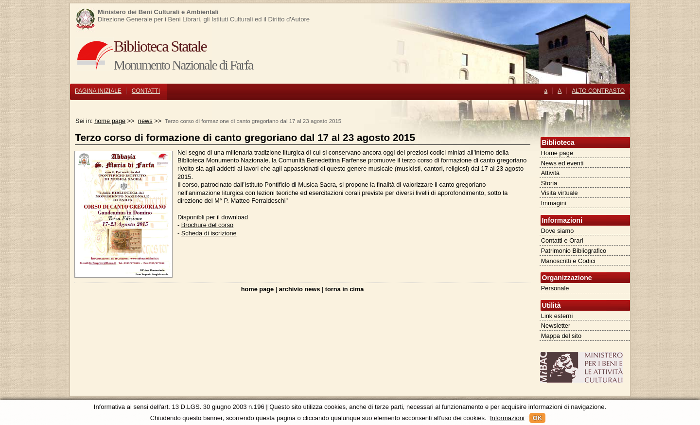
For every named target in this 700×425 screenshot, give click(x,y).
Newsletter (555, 325)
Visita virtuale (559, 192)
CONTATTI (146, 91)
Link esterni (557, 315)
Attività (550, 173)
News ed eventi (562, 163)
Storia (549, 183)
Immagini (553, 203)
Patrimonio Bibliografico (573, 250)
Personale (555, 288)
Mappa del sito (561, 335)
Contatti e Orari (562, 240)
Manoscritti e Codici (568, 261)
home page (109, 120)
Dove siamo (557, 230)
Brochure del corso (207, 225)
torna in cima (344, 289)
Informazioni (507, 418)
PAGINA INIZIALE (98, 91)
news (145, 120)
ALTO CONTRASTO (598, 91)
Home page (557, 153)
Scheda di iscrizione (209, 233)
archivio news (299, 289)
